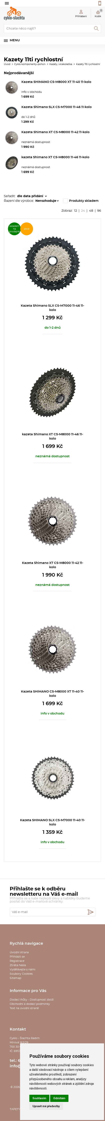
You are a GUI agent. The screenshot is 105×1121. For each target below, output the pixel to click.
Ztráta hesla (18, 965)
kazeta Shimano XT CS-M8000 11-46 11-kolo (55, 157)
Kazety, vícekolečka (60, 64)
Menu (15, 40)
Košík (99, 13)
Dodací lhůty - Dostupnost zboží (32, 999)
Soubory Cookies (21, 974)
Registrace (17, 961)
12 (75, 210)
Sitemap (15, 978)
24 (83, 210)
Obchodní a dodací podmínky (30, 1004)
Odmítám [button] (59, 1098)
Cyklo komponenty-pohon (30, 64)
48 (91, 210)
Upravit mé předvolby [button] (46, 1106)
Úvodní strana (19, 952)
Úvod (7, 64)
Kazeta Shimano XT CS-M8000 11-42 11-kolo (55, 132)
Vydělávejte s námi (22, 969)
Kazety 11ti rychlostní (88, 64)
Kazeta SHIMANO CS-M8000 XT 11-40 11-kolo (56, 81)
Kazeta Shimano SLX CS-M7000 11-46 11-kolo (56, 107)
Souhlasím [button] (39, 1098)
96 (99, 210)
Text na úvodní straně (24, 1008)
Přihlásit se (17, 956)
